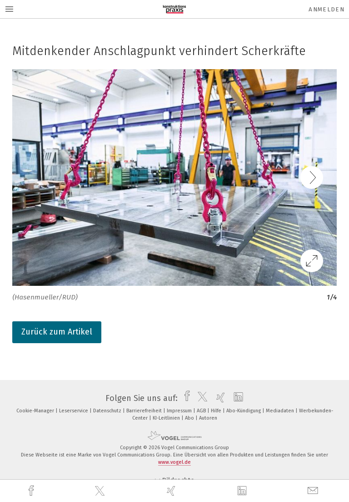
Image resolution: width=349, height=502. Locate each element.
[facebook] (32, 491)
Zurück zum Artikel (56, 332)
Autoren (208, 418)
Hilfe (217, 411)
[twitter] (101, 491)
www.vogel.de (174, 462)
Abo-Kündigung (244, 411)
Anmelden (326, 9)
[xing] (172, 491)
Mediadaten (280, 411)
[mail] (314, 491)
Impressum (180, 411)
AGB (202, 411)
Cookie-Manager (35, 411)
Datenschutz (108, 411)
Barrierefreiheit (144, 411)
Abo (190, 418)
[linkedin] (243, 491)
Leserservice (74, 411)
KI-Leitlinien (167, 418)
